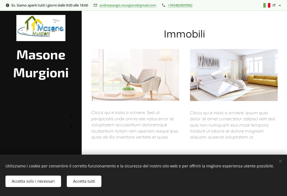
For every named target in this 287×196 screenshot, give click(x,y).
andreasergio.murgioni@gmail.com (127, 5)
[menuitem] (41, 100)
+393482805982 (180, 5)
